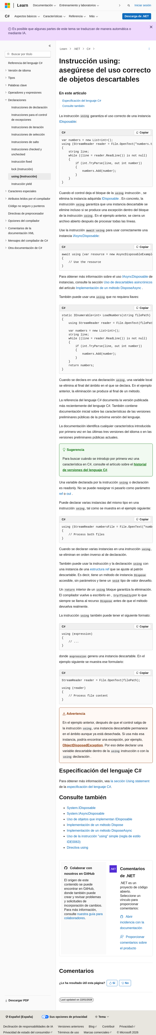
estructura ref (99, 569)
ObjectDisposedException (83, 745)
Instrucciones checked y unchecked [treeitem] (26, 152)
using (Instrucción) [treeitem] (24, 176)
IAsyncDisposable (86, 236)
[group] (106, 161)
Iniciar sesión (142, 5)
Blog (91, 1026)
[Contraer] (50, 45)
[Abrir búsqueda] (129, 5)
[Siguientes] (119, 5)
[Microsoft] (7, 5)
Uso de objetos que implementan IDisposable (99, 819)
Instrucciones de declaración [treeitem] (29, 107)
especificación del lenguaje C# (89, 787)
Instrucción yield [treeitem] (21, 184)
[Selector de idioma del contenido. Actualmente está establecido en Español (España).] (19, 1017)
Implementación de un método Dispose (95, 825)
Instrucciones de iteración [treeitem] (27, 127)
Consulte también (73, 106)
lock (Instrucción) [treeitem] (22, 169)
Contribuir (108, 1026)
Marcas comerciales (96, 1032)
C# (88, 48)
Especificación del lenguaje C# (81, 100)
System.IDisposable (81, 808)
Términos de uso (68, 1032)
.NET (77, 48)
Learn (63, 48)
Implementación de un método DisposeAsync (108, 288)
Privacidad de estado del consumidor (26, 1032)
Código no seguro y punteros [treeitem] (26, 206)
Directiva (77, 847)
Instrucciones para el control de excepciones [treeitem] (29, 117)
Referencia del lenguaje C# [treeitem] (25, 63)
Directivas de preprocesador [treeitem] (26, 213)
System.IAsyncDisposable (85, 813)
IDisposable (67, 121)
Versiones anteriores (71, 1026)
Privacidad (126, 1026)
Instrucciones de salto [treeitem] (25, 142)
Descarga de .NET (137, 16)
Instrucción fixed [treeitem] (21, 161)
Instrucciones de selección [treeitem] (28, 134)
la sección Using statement (129, 781)
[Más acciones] (149, 49)
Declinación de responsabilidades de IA (28, 1026)
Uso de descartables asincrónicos (128, 282)
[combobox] (28, 54)
